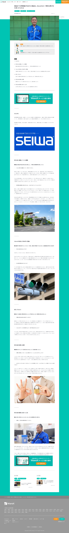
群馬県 (37, 509)
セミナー (26, 518)
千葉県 (44, 509)
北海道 (5, 509)
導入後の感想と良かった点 (21, 84)
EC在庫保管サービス (7, 520)
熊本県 (16, 512)
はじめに (17, 61)
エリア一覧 (42, 518)
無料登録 (55, 518)
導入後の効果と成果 (20, 79)
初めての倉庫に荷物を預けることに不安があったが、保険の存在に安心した (29, 76)
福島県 (26, 509)
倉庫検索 (62, 518)
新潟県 (55, 509)
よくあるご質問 (6, 521)
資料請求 (30, 518)
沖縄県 (26, 512)
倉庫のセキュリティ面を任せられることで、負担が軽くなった (27, 81)
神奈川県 (51, 509)
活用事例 (8, 497)
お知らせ (21, 518)
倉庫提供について (25, 1)
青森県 (9, 509)
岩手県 (12, 509)
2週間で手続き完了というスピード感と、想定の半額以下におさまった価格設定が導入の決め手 (33, 71)
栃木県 (33, 509)
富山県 (58, 509)
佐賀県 (9, 512)
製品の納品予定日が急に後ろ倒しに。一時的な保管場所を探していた (28, 66)
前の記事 (16, 475)
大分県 (19, 512)
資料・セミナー (19, 1)
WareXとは (9, 1)
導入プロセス (18, 74)
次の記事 (38, 475)
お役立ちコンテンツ (15, 521)
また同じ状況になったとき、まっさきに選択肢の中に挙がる (26, 86)
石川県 (62, 509)
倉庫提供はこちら (61, 521)
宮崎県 (23, 512)
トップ (5, 497)
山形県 (23, 509)
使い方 (5, 523)
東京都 (47, 509)
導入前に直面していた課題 (21, 64)
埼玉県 (40, 509)
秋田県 (19, 509)
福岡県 (5, 512)
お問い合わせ (36, 518)
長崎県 (12, 512)
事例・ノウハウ (13, 1)
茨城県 (30, 509)
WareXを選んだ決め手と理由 (22, 69)
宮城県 (16, 509)
